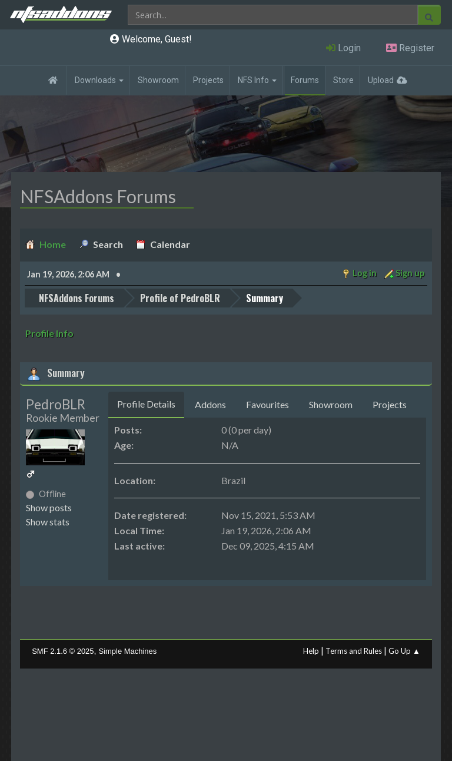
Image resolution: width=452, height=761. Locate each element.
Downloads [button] (99, 80)
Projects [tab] (390, 404)
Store (343, 80)
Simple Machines (128, 651)
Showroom (158, 80)
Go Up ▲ (404, 651)
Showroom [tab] (331, 404)
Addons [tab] (210, 404)
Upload (381, 80)
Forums (305, 80)
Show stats (47, 521)
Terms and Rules (353, 651)
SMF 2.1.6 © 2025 (63, 651)
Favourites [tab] (267, 404)
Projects (208, 80)
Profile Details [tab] (146, 403)
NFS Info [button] (257, 80)
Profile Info (49, 333)
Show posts (49, 507)
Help (311, 651)
